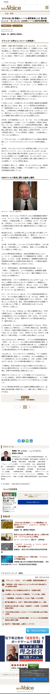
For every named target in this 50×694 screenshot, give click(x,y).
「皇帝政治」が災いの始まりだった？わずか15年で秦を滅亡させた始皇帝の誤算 (26, 585)
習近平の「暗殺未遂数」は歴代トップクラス (20, 624)
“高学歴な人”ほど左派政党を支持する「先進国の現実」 (23, 590)
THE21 (31, 2)
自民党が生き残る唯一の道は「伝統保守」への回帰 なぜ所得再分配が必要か (26, 607)
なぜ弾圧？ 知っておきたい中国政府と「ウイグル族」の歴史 (25, 594)
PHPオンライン (6, 2)
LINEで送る (27, 441)
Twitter (19, 441)
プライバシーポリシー (28, 675)
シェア (23, 441)
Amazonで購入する (32, 502)
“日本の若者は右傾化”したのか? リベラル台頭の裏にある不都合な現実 (26, 613)
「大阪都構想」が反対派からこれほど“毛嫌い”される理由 (24, 598)
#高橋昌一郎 (6, 25)
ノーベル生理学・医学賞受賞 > (25, 398)
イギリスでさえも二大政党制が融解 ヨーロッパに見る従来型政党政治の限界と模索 (26, 619)
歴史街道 (43, 2)
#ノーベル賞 (17, 25)
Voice (18, 2)
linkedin (31, 441)
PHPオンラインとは (9, 674)
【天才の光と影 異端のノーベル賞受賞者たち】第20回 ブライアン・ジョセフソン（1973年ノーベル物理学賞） (31, 525)
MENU (46, 7)
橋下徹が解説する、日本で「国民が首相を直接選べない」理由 (25, 602)
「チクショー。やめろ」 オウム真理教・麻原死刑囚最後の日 (25, 580)
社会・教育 (7, 13)
